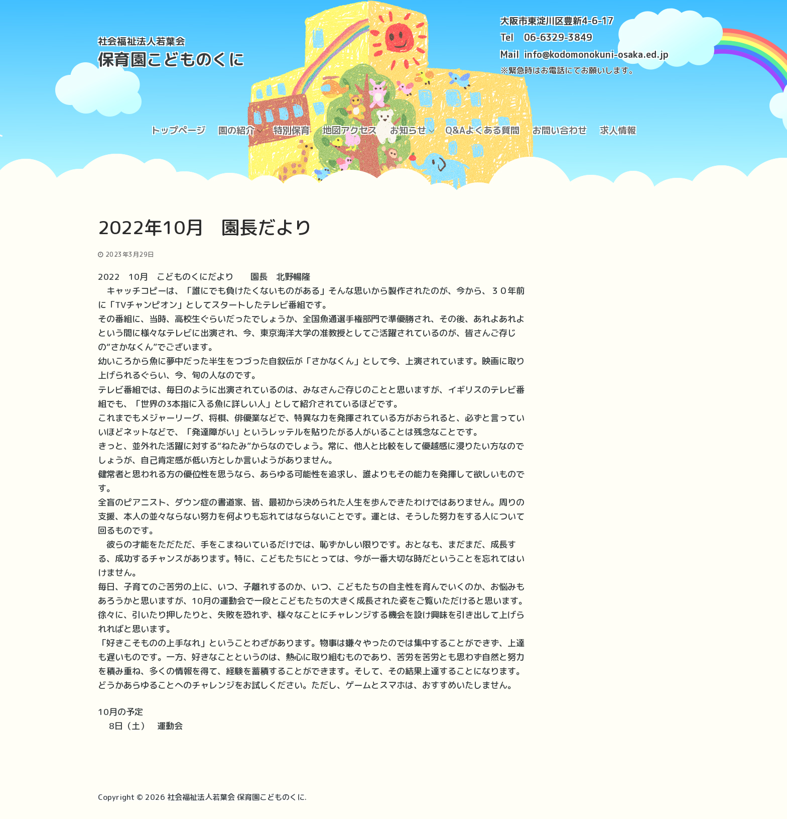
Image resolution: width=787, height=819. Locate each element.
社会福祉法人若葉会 (142, 41)
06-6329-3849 (558, 37)
